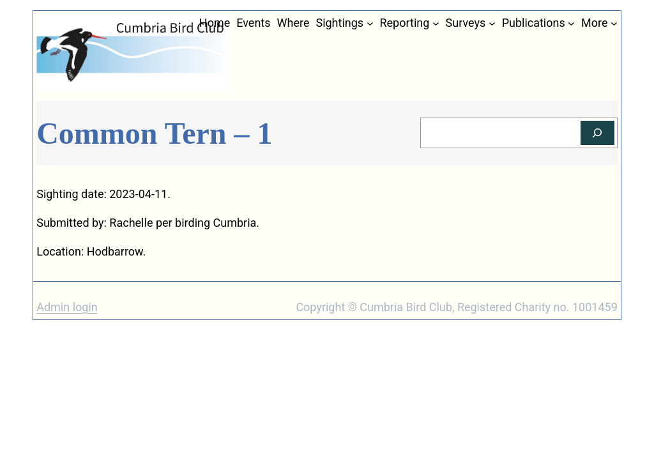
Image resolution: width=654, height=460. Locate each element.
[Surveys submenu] (492, 23)
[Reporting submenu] (435, 23)
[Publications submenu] (571, 23)
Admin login (67, 307)
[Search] (597, 133)
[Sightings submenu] (370, 23)
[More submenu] (614, 23)
